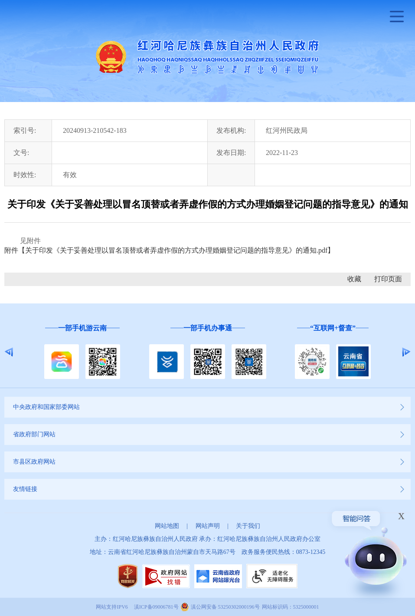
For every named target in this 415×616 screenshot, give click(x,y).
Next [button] (406, 352)
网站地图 (167, 526)
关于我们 (248, 526)
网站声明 (208, 526)
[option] (82, 352)
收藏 (354, 279)
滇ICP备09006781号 (156, 607)
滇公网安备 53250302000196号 (225, 607)
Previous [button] (8, 352)
